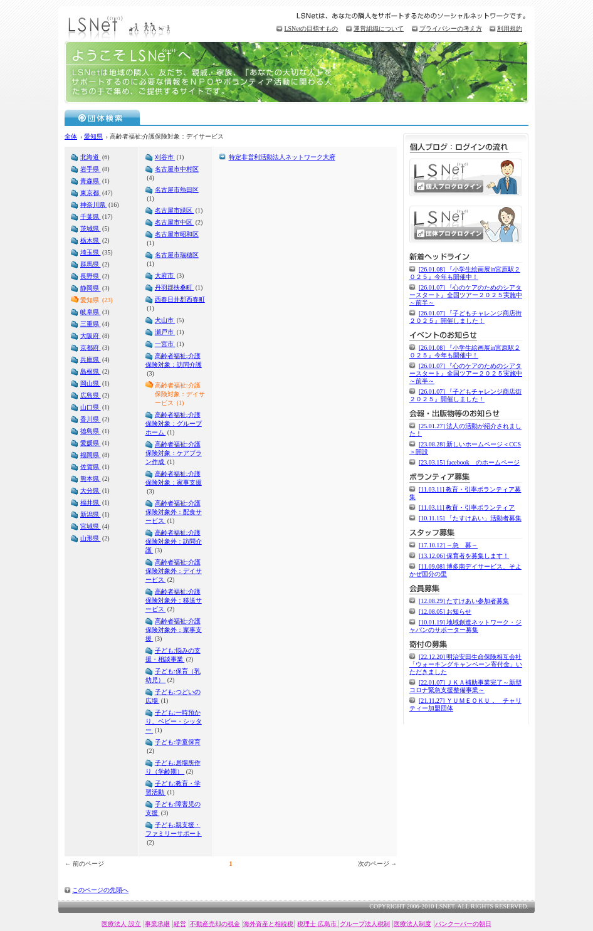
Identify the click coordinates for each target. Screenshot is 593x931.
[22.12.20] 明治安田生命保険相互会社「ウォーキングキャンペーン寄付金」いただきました (465, 664)
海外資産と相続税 (268, 923)
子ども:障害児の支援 (173, 808)
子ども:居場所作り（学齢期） (173, 767)
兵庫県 (90, 359)
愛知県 (93, 136)
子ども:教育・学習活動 (173, 788)
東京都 (90, 192)
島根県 (90, 371)
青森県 (90, 180)
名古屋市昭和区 (177, 234)
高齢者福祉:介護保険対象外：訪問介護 (173, 541)
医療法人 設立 (121, 923)
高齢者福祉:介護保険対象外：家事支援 (173, 630)
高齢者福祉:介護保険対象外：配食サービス (173, 512)
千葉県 (90, 216)
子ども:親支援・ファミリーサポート (173, 829)
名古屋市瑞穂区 (177, 254)
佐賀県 (90, 466)
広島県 (90, 395)
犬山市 (165, 320)
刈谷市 (165, 157)
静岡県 (90, 288)
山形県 (90, 538)
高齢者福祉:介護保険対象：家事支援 (173, 478)
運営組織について (379, 28)
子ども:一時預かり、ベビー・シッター (173, 721)
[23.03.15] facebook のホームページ (469, 462)
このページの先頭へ (100, 889)
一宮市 (165, 343)
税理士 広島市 (317, 923)
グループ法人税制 (365, 923)
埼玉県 (90, 252)
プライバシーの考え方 (450, 28)
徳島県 (90, 431)
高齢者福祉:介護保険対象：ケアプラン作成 (173, 453)
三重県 (90, 323)
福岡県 (90, 454)
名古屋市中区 (174, 222)
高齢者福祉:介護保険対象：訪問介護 (173, 360)
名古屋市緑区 (174, 210)
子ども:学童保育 (178, 742)
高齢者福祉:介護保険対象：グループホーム (173, 423)
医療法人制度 (412, 923)
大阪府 (90, 335)
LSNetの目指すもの (311, 28)
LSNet (121, 27)
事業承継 (157, 923)
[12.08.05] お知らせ (445, 611)
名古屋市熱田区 (177, 189)
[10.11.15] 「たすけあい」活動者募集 (470, 518)
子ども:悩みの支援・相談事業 (173, 655)
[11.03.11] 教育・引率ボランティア (467, 507)
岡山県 (90, 383)
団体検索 (102, 117)
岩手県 (90, 169)
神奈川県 (93, 204)
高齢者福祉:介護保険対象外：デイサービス (173, 571)
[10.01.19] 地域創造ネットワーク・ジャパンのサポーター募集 (465, 626)
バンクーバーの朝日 (463, 923)
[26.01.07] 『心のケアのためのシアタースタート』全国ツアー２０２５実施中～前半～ (465, 295)
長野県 (90, 276)
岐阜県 (90, 311)
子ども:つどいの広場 (173, 696)
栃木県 (90, 240)
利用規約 (509, 28)
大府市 (165, 275)
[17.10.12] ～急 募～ (448, 545)
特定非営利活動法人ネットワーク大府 (282, 157)
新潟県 (90, 514)
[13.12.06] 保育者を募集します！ (464, 555)
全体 (71, 136)
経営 (180, 923)
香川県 (90, 419)
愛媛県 (90, 442)
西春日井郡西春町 (180, 299)
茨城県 (90, 228)
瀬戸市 (165, 332)
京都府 (90, 347)
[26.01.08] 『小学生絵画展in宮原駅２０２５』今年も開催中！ (464, 273)
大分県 (90, 490)
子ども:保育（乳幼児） (173, 675)
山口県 (90, 407)
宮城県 (90, 526)
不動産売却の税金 (215, 923)
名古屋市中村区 (177, 169)
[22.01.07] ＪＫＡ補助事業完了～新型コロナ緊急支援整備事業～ (465, 686)
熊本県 (90, 478)
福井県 (90, 502)
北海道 (90, 157)
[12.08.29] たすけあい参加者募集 (464, 600)
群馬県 (90, 264)
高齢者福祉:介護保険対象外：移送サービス (173, 600)
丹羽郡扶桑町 (174, 287)
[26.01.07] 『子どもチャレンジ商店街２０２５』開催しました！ (465, 317)
